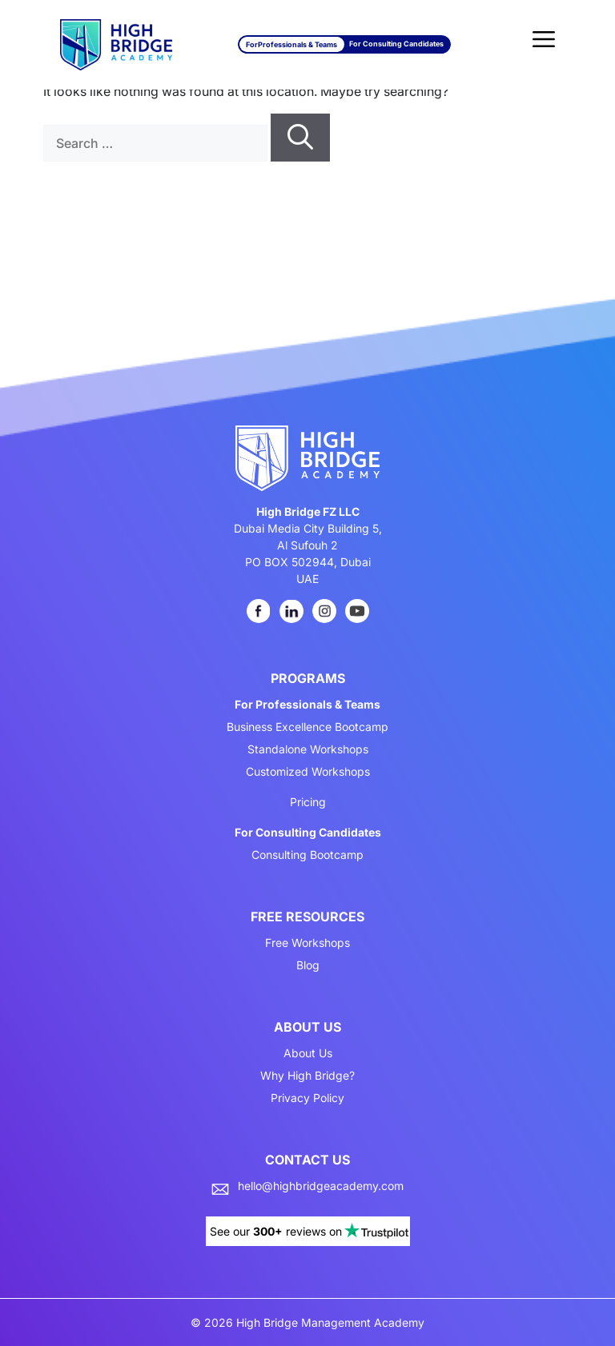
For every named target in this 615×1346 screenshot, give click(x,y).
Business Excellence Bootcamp (307, 727)
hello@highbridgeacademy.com (321, 1186)
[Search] (300, 138)
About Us (307, 1053)
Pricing (308, 802)
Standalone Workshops (307, 749)
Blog (308, 965)
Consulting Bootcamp (307, 855)
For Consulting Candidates (396, 43)
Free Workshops (307, 943)
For (291, 44)
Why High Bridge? (307, 1075)
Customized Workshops (308, 771)
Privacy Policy (307, 1098)
